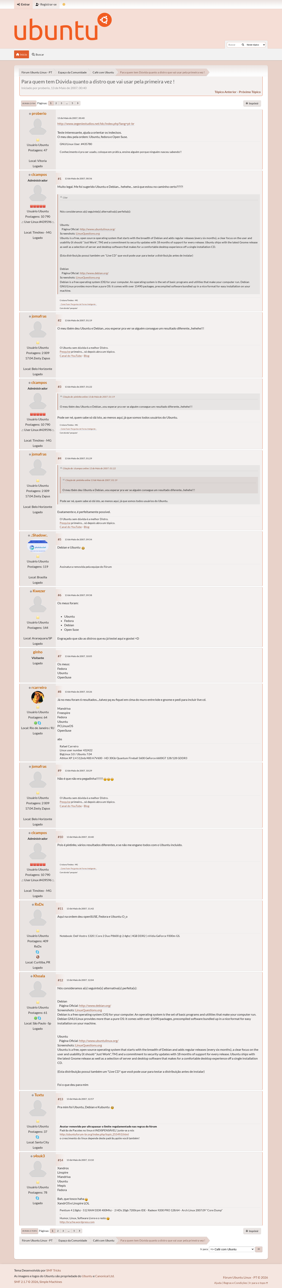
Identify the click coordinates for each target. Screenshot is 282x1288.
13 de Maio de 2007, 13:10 (80, 1160)
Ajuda (217, 1282)
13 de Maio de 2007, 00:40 (71, 118)
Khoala (39, 976)
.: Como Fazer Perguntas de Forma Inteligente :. (78, 304)
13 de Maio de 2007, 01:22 (78, 386)
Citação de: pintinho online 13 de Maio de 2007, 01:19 (89, 396)
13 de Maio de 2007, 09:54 (78, 539)
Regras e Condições (235, 1282)
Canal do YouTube (71, 355)
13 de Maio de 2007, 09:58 (78, 595)
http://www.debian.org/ (94, 273)
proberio (39, 113)
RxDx (39, 904)
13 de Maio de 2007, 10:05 (78, 656)
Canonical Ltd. (104, 1276)
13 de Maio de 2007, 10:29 (78, 770)
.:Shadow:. (39, 535)
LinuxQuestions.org (88, 233)
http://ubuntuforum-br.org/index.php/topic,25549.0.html (94, 1134)
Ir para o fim (28, 103)
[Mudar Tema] (64, 4)
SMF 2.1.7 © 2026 (26, 1281)
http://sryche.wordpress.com (77, 1222)
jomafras (39, 316)
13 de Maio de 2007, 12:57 (80, 1099)
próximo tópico (250, 92)
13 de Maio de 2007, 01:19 (78, 320)
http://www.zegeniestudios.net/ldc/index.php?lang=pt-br (95, 123)
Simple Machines (50, 1281)
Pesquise (65, 351)
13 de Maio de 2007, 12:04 (80, 980)
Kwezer (39, 591)
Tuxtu (39, 1095)
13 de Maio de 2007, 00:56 (78, 178)
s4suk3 (39, 1156)
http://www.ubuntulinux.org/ (97, 229)
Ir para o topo (29, 1231)
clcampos (39, 174)
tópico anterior (226, 92)
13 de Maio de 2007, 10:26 (78, 691)
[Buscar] (243, 44)
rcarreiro (39, 687)
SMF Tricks (53, 1270)
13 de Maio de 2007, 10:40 (80, 837)
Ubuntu (87, 1276)
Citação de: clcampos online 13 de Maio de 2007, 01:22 (89, 468)
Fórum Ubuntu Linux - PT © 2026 (245, 1277)
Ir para (204, 1249)
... (67, 103)
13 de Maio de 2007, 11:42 (80, 908)
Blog (86, 355)
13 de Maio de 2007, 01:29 (78, 458)
